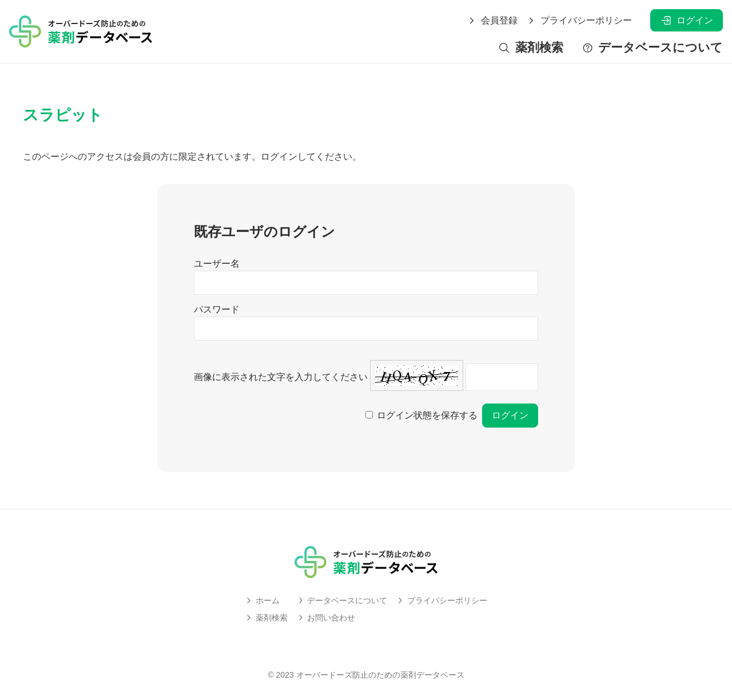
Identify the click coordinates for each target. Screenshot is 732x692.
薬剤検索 (530, 48)
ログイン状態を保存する (427, 415)
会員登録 (492, 20)
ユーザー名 (217, 263)
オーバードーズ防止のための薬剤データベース (380, 674)
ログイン (686, 20)
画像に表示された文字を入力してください (281, 377)
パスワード (217, 309)
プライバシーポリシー (579, 20)
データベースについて (652, 48)
